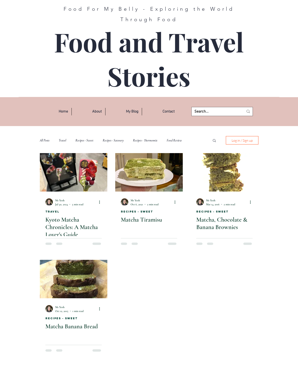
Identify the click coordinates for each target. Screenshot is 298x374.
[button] (88, 111)
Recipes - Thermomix (145, 140)
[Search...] (215, 111)
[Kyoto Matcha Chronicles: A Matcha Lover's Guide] (73, 172)
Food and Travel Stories (149, 59)
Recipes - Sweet (84, 140)
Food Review (174, 140)
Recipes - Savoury (113, 140)
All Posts (44, 140)
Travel (62, 140)
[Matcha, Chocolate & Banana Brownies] (224, 172)
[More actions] (101, 202)
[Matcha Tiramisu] (149, 172)
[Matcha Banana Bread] (73, 279)
